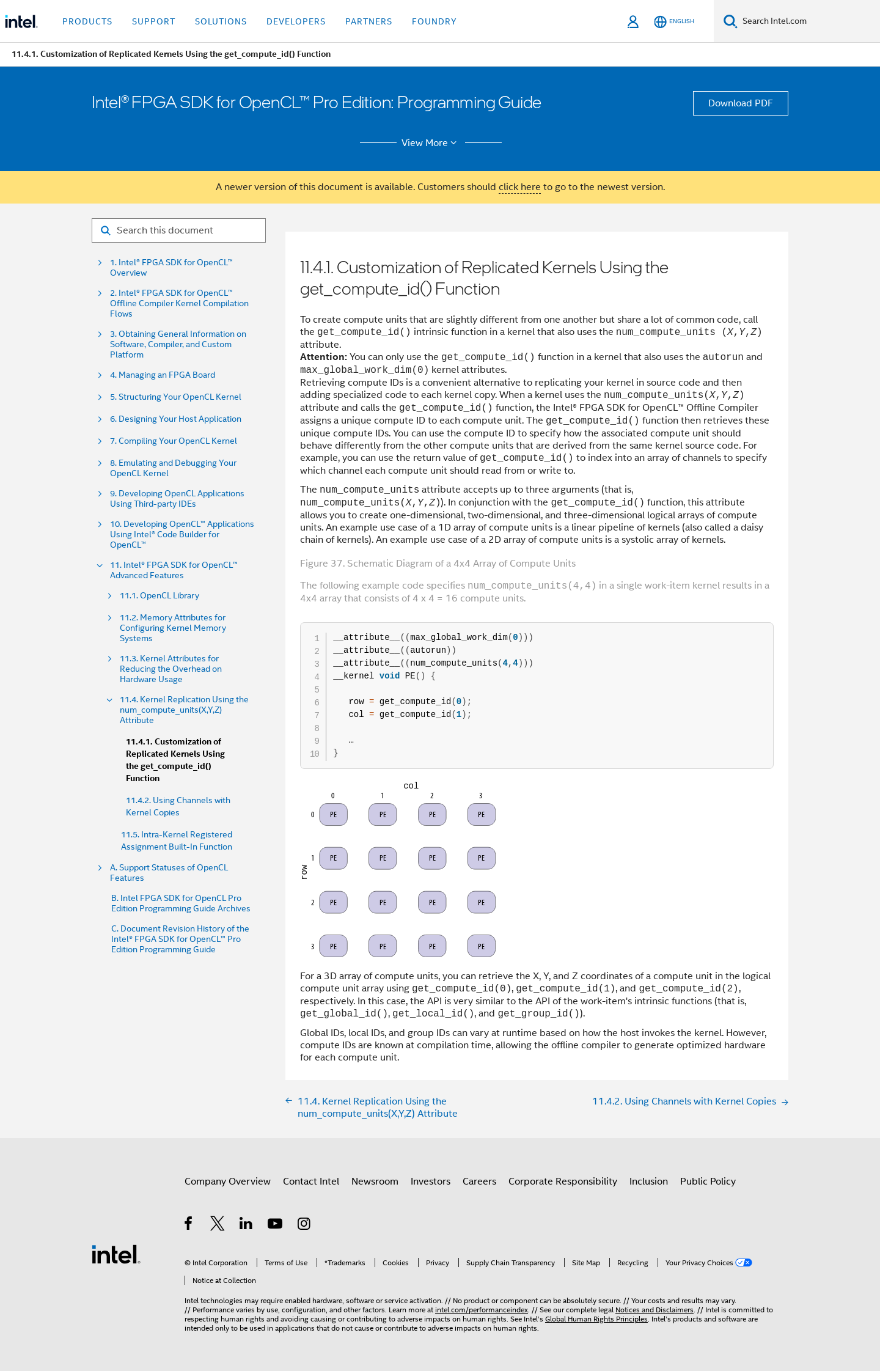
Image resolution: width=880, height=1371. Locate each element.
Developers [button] (296, 21)
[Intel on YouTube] (275, 1226)
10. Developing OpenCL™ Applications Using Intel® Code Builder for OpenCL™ (182, 534)
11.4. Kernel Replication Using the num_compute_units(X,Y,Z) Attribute (184, 710)
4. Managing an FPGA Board (162, 375)
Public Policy (708, 1181)
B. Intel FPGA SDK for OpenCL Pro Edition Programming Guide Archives (181, 903)
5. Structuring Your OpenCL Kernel (175, 397)
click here (520, 187)
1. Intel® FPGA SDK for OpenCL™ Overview (171, 267)
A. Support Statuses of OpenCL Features (169, 872)
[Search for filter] (179, 230)
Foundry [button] (434, 21)
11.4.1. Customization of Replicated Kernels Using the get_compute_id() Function (175, 760)
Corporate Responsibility (562, 1181)
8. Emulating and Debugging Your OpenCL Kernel (173, 468)
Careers (479, 1181)
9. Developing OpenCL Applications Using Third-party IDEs (177, 498)
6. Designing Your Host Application (175, 419)
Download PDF (740, 103)
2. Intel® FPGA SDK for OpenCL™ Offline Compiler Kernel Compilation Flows (179, 303)
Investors (430, 1181)
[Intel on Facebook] (189, 1226)
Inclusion (648, 1181)
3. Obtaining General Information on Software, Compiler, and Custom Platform (178, 344)
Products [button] (87, 21)
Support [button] (153, 21)
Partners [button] (368, 21)
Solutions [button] (221, 21)
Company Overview (228, 1181)
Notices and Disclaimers (654, 1309)
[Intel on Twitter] (217, 1226)
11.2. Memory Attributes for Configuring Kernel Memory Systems (173, 628)
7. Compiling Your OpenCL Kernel (173, 441)
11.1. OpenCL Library (159, 595)
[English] (674, 22)
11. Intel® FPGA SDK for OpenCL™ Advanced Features (174, 570)
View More (431, 143)
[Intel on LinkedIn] (246, 1226)
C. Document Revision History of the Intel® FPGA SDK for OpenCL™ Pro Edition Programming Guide (180, 939)
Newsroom (374, 1181)
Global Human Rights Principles (596, 1318)
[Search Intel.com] (809, 21)
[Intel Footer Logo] (116, 1254)
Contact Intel (311, 1181)
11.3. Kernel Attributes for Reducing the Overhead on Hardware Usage (171, 669)
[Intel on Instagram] (304, 1226)
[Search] (731, 21)
